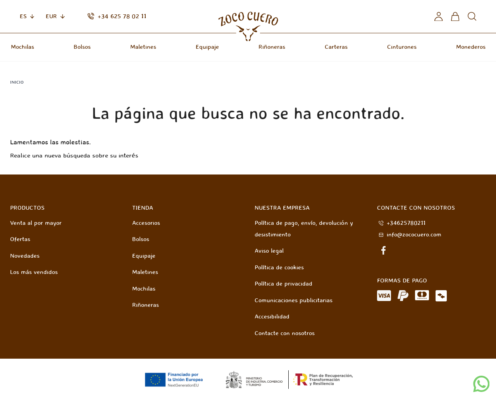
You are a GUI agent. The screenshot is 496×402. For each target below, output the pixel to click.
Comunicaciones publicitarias (293, 300)
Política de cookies (279, 267)
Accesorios (146, 223)
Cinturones (402, 47)
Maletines (143, 47)
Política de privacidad (283, 283)
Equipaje (207, 47)
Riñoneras (271, 47)
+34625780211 (406, 223)
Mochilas (22, 47)
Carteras (336, 47)
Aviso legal (269, 251)
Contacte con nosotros (285, 333)
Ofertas (20, 239)
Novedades (25, 256)
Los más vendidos (34, 272)
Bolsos (82, 47)
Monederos (471, 47)
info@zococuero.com (414, 234)
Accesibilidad (272, 316)
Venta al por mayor (36, 223)
